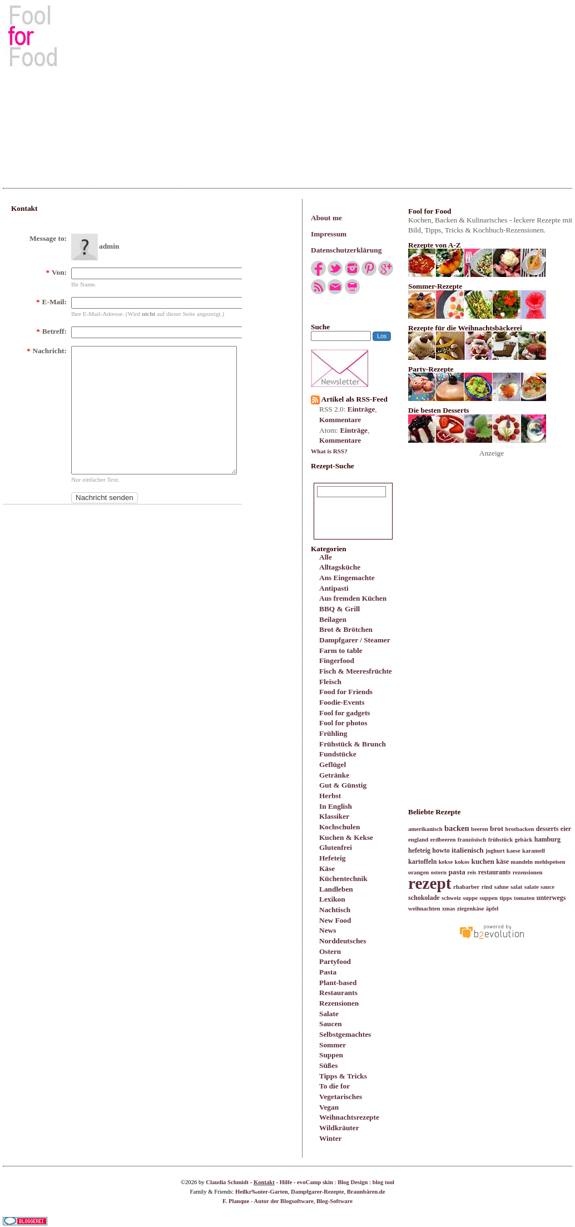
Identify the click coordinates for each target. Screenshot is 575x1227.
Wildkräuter (339, 1128)
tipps (505, 898)
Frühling (333, 733)
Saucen (330, 1024)
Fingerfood (336, 660)
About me (326, 218)
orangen (418, 872)
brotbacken (519, 829)
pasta (456, 872)
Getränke (334, 775)
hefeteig (419, 850)
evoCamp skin (315, 1182)
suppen (488, 898)
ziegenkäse (470, 909)
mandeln (521, 862)
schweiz (451, 898)
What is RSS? (329, 451)
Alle (325, 557)
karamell (533, 851)
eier (566, 829)
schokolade (424, 898)
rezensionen (528, 872)
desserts (547, 829)
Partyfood (335, 961)
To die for (334, 1086)
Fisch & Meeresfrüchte (355, 671)
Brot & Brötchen (346, 629)
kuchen (482, 861)
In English (335, 806)
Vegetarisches (340, 1096)
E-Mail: (51, 302)
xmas (448, 909)
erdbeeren (442, 840)
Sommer (332, 1045)
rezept (430, 883)
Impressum (328, 234)
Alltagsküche (339, 567)
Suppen (331, 1055)
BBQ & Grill (339, 609)
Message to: (48, 238)
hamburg (547, 839)
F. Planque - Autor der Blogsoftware (268, 1201)
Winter (330, 1138)
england (418, 840)
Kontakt (264, 1182)
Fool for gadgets (344, 713)
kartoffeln (422, 861)
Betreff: (51, 331)
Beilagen (332, 619)
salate (531, 887)
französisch (472, 840)
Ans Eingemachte (347, 577)
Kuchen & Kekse (346, 837)
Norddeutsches (342, 941)
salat (516, 887)
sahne (501, 887)
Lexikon (332, 899)
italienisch (468, 850)
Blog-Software (334, 1201)
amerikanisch (425, 829)
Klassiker (334, 816)
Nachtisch (334, 910)
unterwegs (551, 898)
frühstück (500, 840)
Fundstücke (337, 754)
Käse (327, 868)
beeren (479, 829)
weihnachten (424, 909)
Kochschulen (339, 827)
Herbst (330, 795)
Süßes (328, 1065)
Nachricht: (47, 351)
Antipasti (334, 588)
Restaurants (338, 992)
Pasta (327, 972)
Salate (329, 1014)
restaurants (494, 872)
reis (471, 872)
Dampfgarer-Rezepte (317, 1192)
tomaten (524, 898)
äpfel (492, 909)
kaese (514, 851)
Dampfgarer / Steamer (354, 640)
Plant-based (337, 982)
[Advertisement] (287, 88)
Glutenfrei (335, 847)
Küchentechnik (343, 878)
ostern (439, 872)
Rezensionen (339, 1003)
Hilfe (286, 1182)
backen (456, 828)
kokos (461, 862)
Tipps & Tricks (343, 1076)
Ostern (330, 951)
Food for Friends (346, 691)
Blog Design (353, 1182)
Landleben (336, 889)
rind (487, 887)
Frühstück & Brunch (352, 744)
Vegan (329, 1107)
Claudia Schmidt (227, 1182)
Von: (56, 272)
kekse (446, 862)
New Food (335, 920)
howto (440, 850)
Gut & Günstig (342, 785)
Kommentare (340, 419)
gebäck (523, 840)
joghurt (494, 851)
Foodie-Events (341, 702)
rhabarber (466, 887)
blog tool (383, 1182)
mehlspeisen (549, 862)
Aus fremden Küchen (352, 598)
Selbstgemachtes (345, 1034)
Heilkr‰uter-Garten (261, 1192)
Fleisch (330, 681)
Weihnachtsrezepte (349, 1117)
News (327, 930)
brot (496, 828)
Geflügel (332, 764)
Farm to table (341, 650)
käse (502, 861)
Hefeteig (332, 858)
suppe (470, 898)
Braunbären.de (366, 1192)
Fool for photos (343, 723)
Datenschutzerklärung (346, 250)
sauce (547, 887)
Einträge (361, 409)
